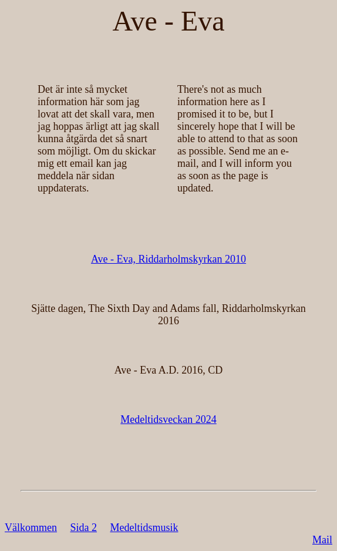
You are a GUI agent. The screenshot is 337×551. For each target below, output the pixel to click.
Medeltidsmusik (144, 527)
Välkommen (31, 527)
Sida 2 (83, 527)
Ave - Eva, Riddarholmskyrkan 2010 (168, 259)
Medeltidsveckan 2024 (168, 419)
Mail (322, 540)
